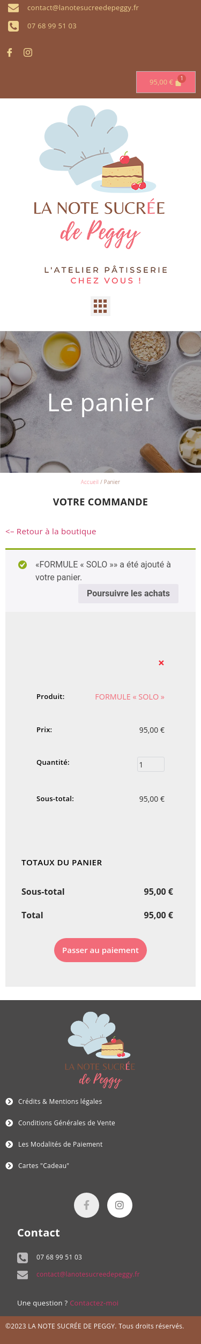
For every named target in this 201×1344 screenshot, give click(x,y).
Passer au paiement (100, 949)
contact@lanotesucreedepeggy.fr (88, 1274)
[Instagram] (32, 52)
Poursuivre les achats (128, 593)
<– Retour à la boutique (50, 531)
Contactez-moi (94, 1303)
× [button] (161, 663)
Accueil (90, 482)
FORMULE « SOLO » (130, 697)
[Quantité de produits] (151, 764)
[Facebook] (13, 52)
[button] (101, 306)
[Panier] (166, 82)
